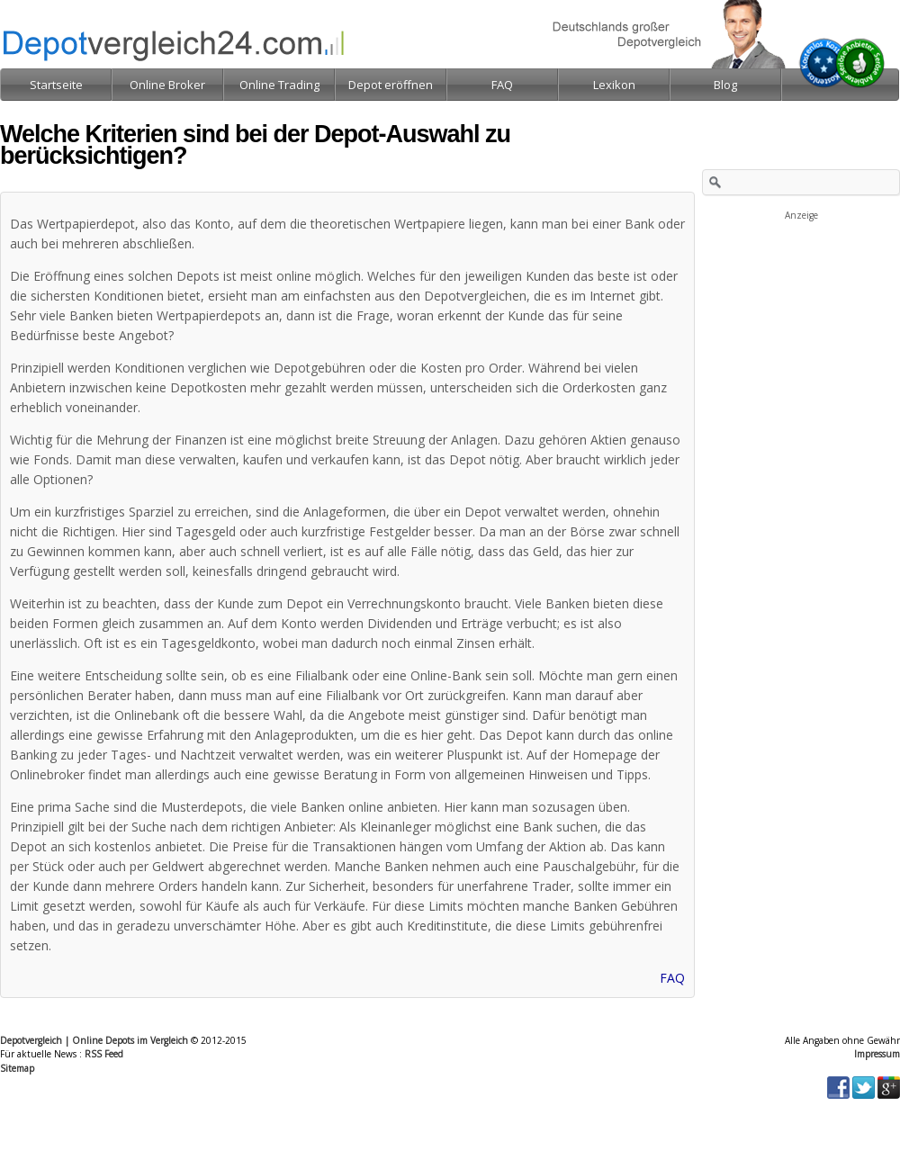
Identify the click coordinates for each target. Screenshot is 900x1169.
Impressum (877, 1054)
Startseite (56, 84)
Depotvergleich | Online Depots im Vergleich (94, 1040)
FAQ (672, 977)
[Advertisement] (801, 313)
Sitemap (17, 1068)
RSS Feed (104, 1054)
